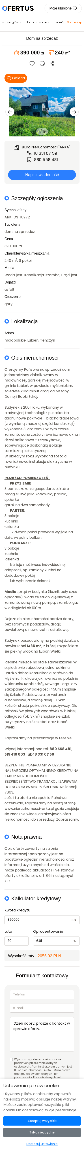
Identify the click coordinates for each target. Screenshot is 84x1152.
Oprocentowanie (48, 931)
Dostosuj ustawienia (42, 1144)
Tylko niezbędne (42, 1132)
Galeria (16, 78)
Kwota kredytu (17, 910)
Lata (8, 931)
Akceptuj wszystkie (42, 1121)
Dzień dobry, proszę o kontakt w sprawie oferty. (42, 1034)
